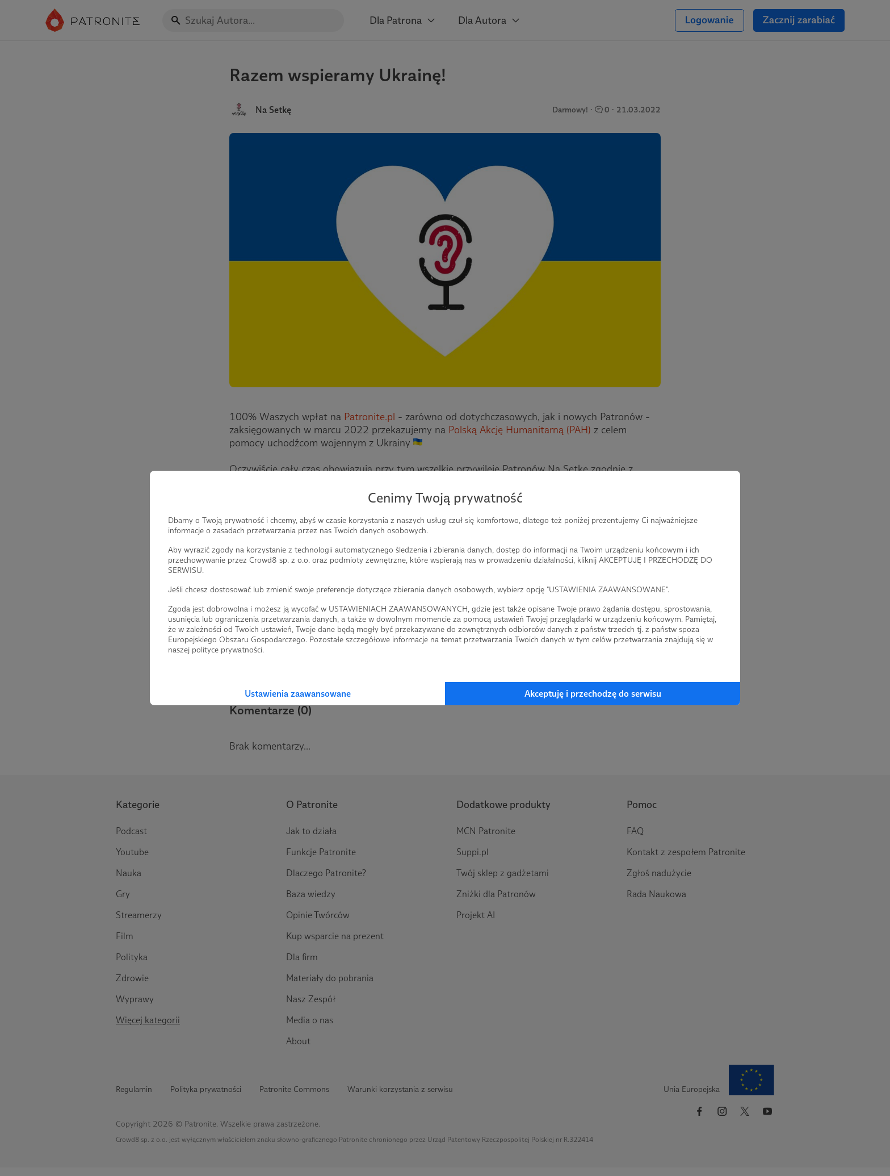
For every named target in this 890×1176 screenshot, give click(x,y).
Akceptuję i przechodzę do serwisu (592, 694)
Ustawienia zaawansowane (298, 694)
